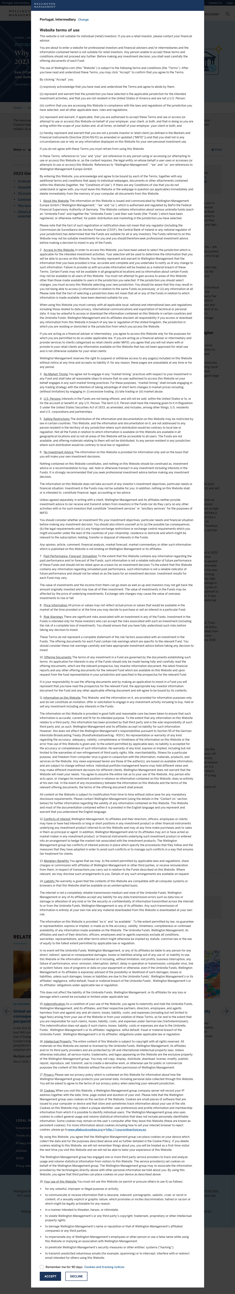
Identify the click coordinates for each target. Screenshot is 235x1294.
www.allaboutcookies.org (85, 1129)
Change (83, 19)
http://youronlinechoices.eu (126, 1129)
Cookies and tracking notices (104, 1267)
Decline (76, 1276)
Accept (50, 1276)
